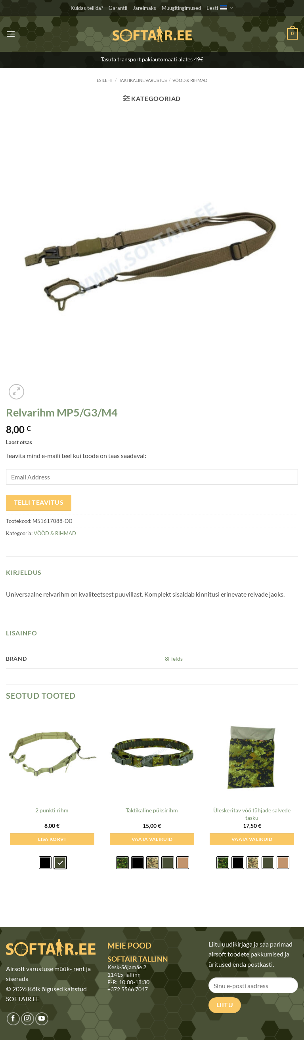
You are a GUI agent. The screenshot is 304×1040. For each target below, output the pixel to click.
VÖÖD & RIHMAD (189, 80)
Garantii (118, 8)
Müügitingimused (181, 8)
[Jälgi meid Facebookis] (13, 1018)
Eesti (219, 7)
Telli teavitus (39, 502)
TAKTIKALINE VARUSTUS (143, 80)
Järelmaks (144, 8)
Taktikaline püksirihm (152, 810)
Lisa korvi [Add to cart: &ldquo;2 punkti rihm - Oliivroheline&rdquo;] (51, 839)
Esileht (105, 80)
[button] (10, 34)
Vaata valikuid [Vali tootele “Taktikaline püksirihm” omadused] (152, 839)
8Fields (174, 658)
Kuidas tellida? (87, 8)
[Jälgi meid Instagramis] (27, 1018)
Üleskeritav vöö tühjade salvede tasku (252, 814)
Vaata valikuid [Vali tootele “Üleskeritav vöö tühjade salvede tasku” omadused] (252, 839)
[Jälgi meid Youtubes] (41, 1018)
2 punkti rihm (52, 810)
